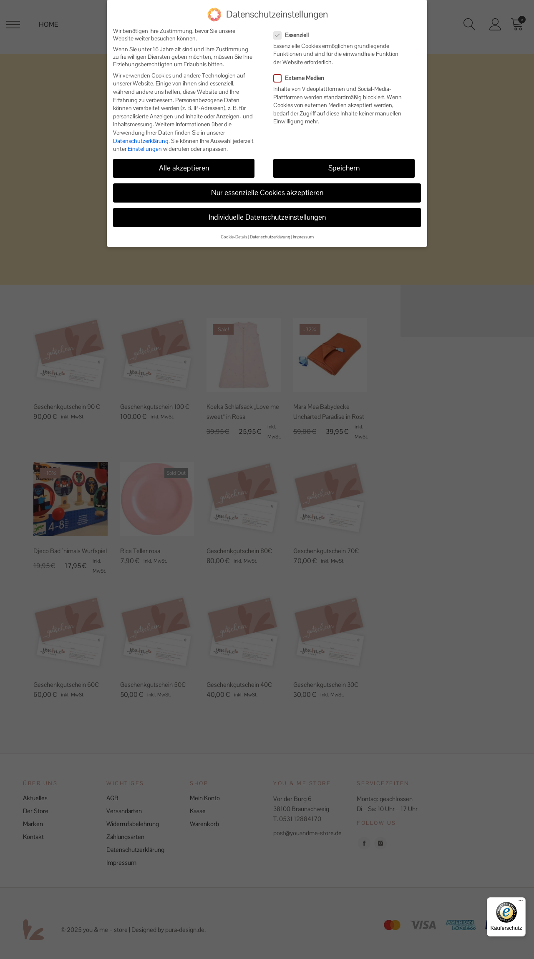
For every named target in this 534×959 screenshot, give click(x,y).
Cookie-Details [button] (234, 232)
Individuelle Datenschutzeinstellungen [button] (267, 212)
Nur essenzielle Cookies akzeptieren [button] (267, 187)
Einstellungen (145, 144)
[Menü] (521, 902)
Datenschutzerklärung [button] (270, 232)
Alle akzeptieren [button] (184, 163)
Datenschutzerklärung (141, 136)
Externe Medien (302, 73)
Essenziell (294, 30)
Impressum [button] (303, 232)
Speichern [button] (344, 163)
